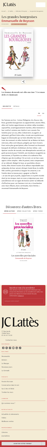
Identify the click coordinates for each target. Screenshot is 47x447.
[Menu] (40, 4)
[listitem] (3, 348)
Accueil (4, 11)
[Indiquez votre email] (21, 301)
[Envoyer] (41, 301)
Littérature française (21, 11)
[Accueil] (10, 4)
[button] (19, 24)
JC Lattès (10, 11)
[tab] (7, 106)
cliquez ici (21, 296)
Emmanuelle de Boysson (18, 21)
